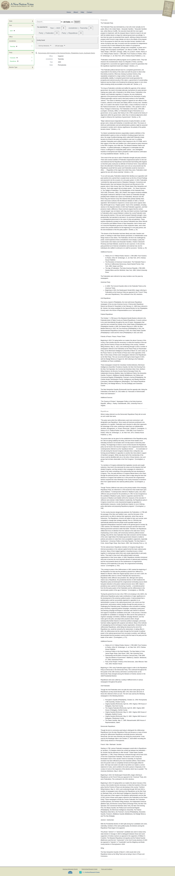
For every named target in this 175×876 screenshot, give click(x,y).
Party (10, 52)
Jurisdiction (12, 41)
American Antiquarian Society (70, 869)
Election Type (13, 67)
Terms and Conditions (106, 869)
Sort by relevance (44, 46)
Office (11, 37)
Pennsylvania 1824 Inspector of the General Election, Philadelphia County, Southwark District (66, 53)
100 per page (59, 46)
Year (10, 25)
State (10, 21)
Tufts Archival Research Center (89, 869)
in (61, 22)
